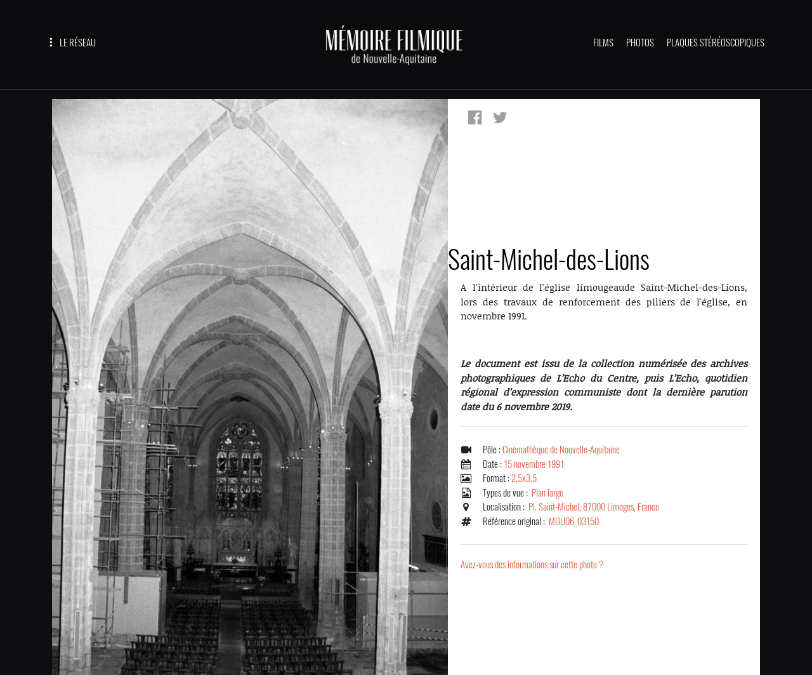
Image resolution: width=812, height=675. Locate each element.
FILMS (603, 42)
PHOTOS (640, 42)
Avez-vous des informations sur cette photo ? (532, 564)
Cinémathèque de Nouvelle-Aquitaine (561, 449)
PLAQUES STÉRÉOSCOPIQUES (715, 42)
